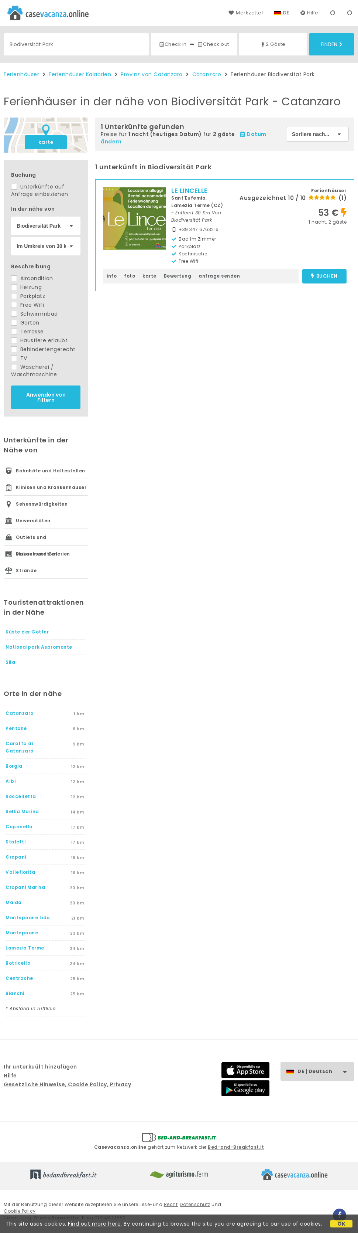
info (112, 276)
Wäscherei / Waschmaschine (34, 370)
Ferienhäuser (21, 74)
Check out (213, 44)
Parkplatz (28, 296)
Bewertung (178, 276)
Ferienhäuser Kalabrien (80, 74)
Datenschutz (195, 1204)
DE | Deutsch (325, 1072)
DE (286, 12)
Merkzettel (245, 12)
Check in (173, 44)
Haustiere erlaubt (39, 340)
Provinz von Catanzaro (152, 74)
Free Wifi (27, 305)
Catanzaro (206, 74)
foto (129, 276)
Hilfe (309, 12)
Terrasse (27, 331)
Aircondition (32, 278)
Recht (171, 1204)
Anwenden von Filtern (46, 397)
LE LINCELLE (189, 190)
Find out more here (94, 1223)
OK (341, 1223)
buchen (324, 276)
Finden (331, 44)
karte (46, 142)
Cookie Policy (20, 1211)
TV (19, 358)
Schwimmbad (34, 313)
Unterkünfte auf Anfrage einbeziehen (39, 190)
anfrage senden (219, 276)
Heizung (26, 287)
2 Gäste (273, 44)
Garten (25, 322)
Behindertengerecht (43, 349)
